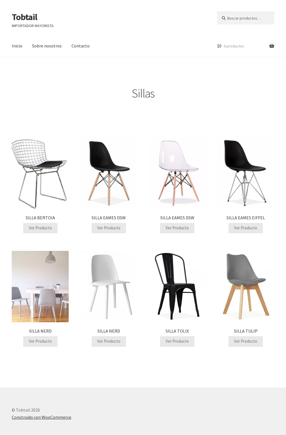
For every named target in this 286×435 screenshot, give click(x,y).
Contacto (81, 46)
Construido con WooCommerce (41, 417)
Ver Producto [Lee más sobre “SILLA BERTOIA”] (40, 227)
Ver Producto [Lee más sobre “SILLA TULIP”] (245, 341)
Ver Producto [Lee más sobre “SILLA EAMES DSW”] (108, 227)
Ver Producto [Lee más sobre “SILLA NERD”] (40, 341)
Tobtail (24, 17)
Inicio (17, 46)
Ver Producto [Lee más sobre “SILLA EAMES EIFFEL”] (245, 227)
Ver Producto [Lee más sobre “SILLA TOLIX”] (177, 341)
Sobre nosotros (47, 46)
